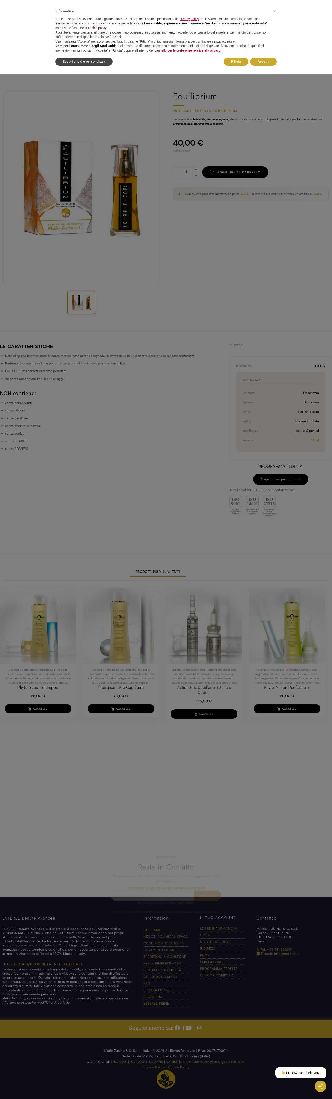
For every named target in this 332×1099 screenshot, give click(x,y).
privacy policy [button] (189, 19)
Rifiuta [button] (236, 61)
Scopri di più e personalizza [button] (84, 61)
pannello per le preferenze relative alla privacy (187, 50)
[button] (274, 11)
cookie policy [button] (97, 28)
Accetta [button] (263, 61)
